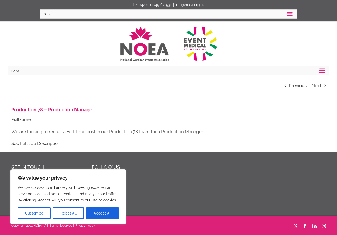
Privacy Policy (85, 225)
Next (317, 85)
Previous (298, 85)
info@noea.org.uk (190, 5)
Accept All (102, 213)
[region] (68, 196)
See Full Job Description (35, 143)
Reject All (68, 213)
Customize (34, 213)
